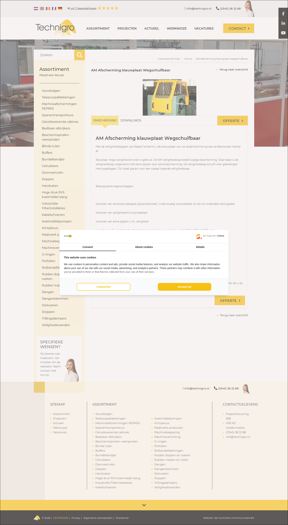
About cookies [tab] (144, 247)
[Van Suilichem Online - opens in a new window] (210, 236)
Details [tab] (200, 247)
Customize (103, 286)
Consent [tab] (87, 247)
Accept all (184, 286)
